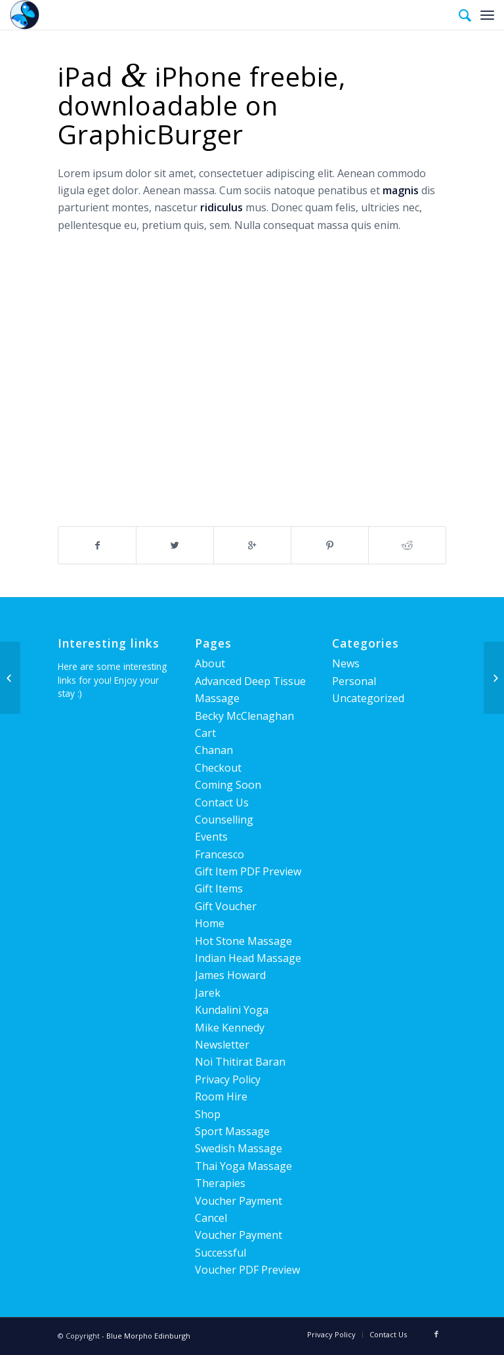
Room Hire (221, 1096)
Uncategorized (368, 698)
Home (209, 923)
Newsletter (222, 1044)
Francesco (219, 854)
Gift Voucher (226, 906)
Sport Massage (232, 1131)
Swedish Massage (238, 1148)
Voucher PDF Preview (247, 1269)
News (346, 663)
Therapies (220, 1183)
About (210, 663)
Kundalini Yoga (231, 1010)
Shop (207, 1114)
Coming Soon (228, 785)
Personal (354, 681)
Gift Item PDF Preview (248, 871)
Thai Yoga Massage (243, 1166)
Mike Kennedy (229, 1027)
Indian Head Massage (248, 958)
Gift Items (219, 888)
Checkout (218, 768)
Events (211, 836)
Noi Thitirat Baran (240, 1061)
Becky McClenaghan (244, 716)
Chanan (214, 750)
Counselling (224, 819)
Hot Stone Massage (243, 941)
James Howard (230, 975)
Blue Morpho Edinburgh (148, 1336)
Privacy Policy (228, 1079)
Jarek (207, 993)
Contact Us (222, 802)
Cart (205, 733)
